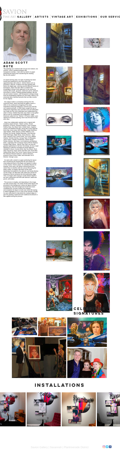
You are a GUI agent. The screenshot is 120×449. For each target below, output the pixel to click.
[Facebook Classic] (110, 446)
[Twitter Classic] (107, 446)
